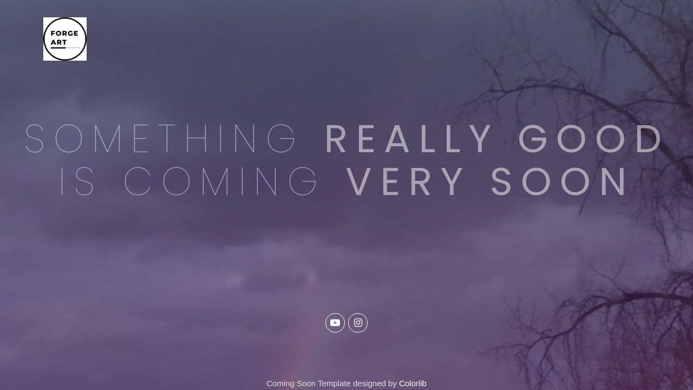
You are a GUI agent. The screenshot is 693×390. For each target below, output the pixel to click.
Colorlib (413, 383)
